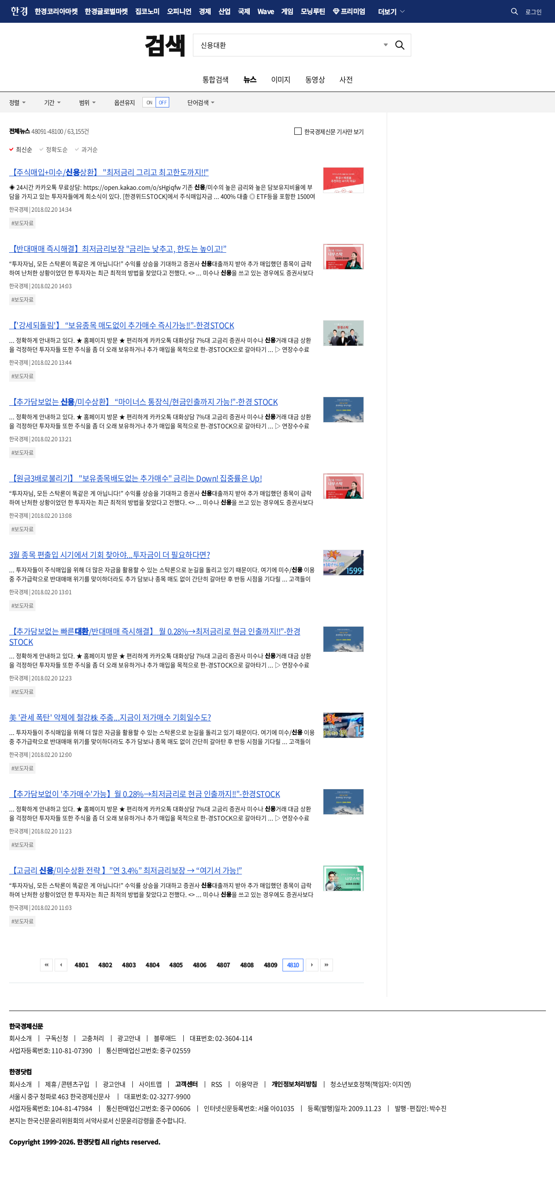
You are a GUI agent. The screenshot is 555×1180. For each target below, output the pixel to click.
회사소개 (20, 1037)
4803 (129, 964)
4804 (152, 964)
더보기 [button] (387, 11)
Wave (265, 11)
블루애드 (165, 1037)
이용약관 (246, 1083)
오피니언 (179, 11)
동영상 (315, 79)
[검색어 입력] (291, 45)
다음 (312, 965)
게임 (287, 11)
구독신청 (56, 1037)
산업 (224, 11)
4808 (247, 964)
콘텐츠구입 (75, 1083)
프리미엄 (353, 11)
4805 (176, 964)
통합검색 (215, 79)
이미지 (281, 79)
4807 (223, 964)
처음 (46, 965)
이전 (61, 965)
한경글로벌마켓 (106, 11)
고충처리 (92, 1037)
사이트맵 (150, 1083)
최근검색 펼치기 (379, 45)
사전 (346, 79)
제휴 (50, 1083)
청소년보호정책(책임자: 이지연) (370, 1083)
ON (149, 102)
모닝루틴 (313, 11)
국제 (244, 11)
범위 (84, 102)
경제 (205, 11)
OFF (162, 102)
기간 (49, 102)
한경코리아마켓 (56, 11)
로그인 (533, 11)
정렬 (14, 102)
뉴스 (250, 79)
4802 (105, 964)
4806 (200, 964)
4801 (81, 964)
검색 (165, 44)
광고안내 (128, 1037)
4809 (271, 964)
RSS (216, 1083)
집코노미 (147, 11)
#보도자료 (22, 223)
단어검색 (197, 102)
